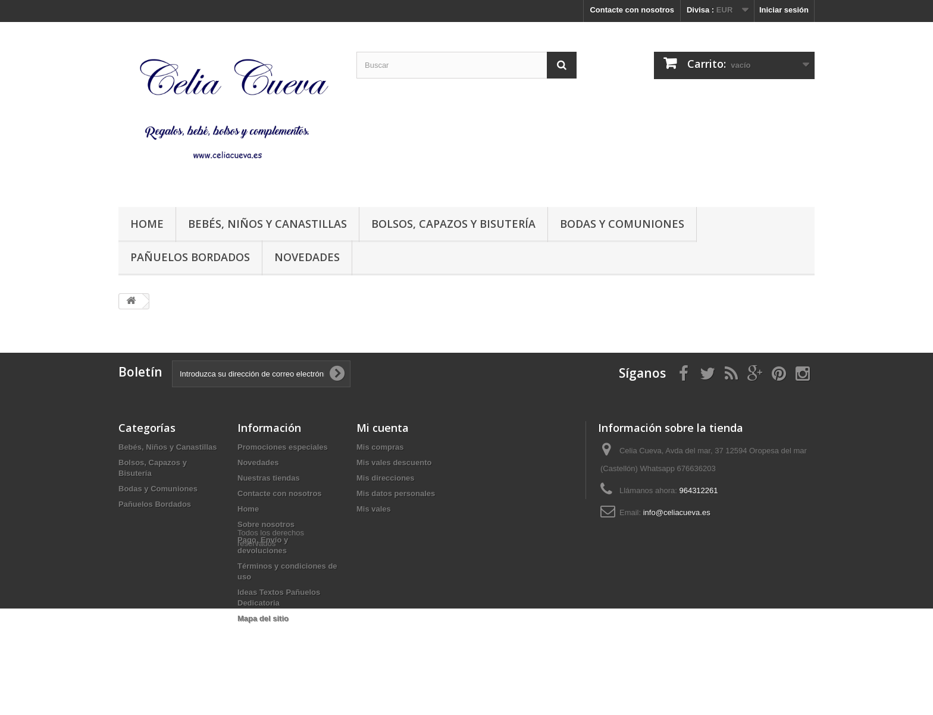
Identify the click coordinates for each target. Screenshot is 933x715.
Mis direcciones (385, 477)
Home (147, 224)
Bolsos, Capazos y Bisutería (453, 224)
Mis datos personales (395, 493)
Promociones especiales (282, 447)
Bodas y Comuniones (622, 224)
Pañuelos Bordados (190, 257)
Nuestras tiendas (268, 477)
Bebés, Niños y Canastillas (267, 224)
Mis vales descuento (393, 462)
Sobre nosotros (266, 524)
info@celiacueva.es (676, 512)
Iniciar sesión (784, 9)
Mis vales (373, 508)
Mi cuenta (382, 428)
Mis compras (379, 447)
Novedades (307, 257)
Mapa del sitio (263, 618)
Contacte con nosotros (632, 9)
